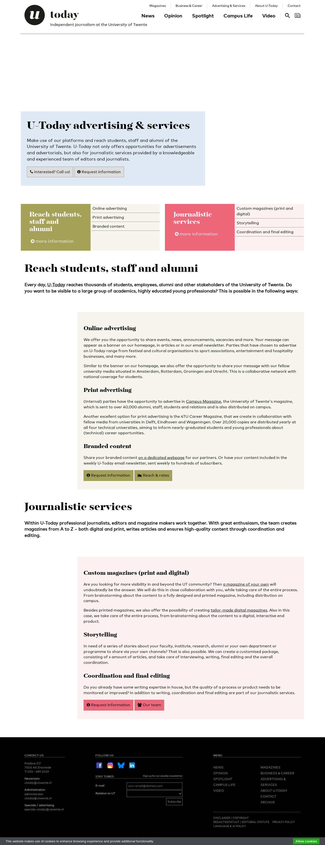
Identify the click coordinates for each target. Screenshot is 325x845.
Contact (294, 6)
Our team (149, 705)
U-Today (56, 284)
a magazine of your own (246, 584)
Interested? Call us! (50, 172)
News (148, 15)
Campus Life (238, 15)
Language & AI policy (229, 826)
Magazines (157, 6)
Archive (268, 802)
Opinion (173, 15)
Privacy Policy (283, 822)
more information (52, 241)
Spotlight (203, 15)
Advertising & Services (228, 6)
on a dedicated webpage (161, 457)
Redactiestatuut (226, 822)
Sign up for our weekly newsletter (163, 775)
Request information (99, 172)
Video (268, 15)
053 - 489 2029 (38, 771)
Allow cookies (306, 841)
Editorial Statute (255, 822)
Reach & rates (153, 475)
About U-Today (266, 6)
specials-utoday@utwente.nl (44, 809)
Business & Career (189, 6)
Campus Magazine (203, 401)
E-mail (99, 785)
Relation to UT (105, 793)
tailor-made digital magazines (239, 610)
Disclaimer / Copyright (231, 818)
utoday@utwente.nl (38, 782)
